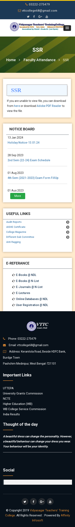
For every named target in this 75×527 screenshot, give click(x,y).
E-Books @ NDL (26, 275)
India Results (11, 414)
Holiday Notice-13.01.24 (23, 142)
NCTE (6, 398)
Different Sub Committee (20, 237)
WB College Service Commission (24, 409)
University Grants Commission (23, 393)
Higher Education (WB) (17, 404)
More (17, 196)
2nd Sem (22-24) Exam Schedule (29, 160)
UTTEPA (8, 388)
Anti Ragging (13, 242)
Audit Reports (14, 222)
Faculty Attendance (42, 60)
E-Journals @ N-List (29, 287)
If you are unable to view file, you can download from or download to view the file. (36, 105)
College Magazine (16, 232)
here (17, 105)
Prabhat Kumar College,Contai (23, 482)
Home (13, 60)
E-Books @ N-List (27, 281)
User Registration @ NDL (32, 305)
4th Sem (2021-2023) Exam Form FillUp (33, 177)
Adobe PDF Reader (49, 105)
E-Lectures (23, 293)
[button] (67, 28)
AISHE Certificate (15, 227)
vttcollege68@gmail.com (37, 10)
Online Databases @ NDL (32, 299)
